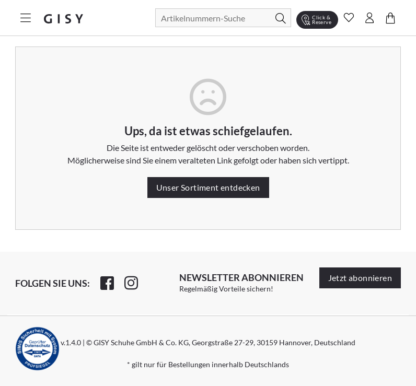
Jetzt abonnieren (360, 278)
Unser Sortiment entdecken (208, 187)
